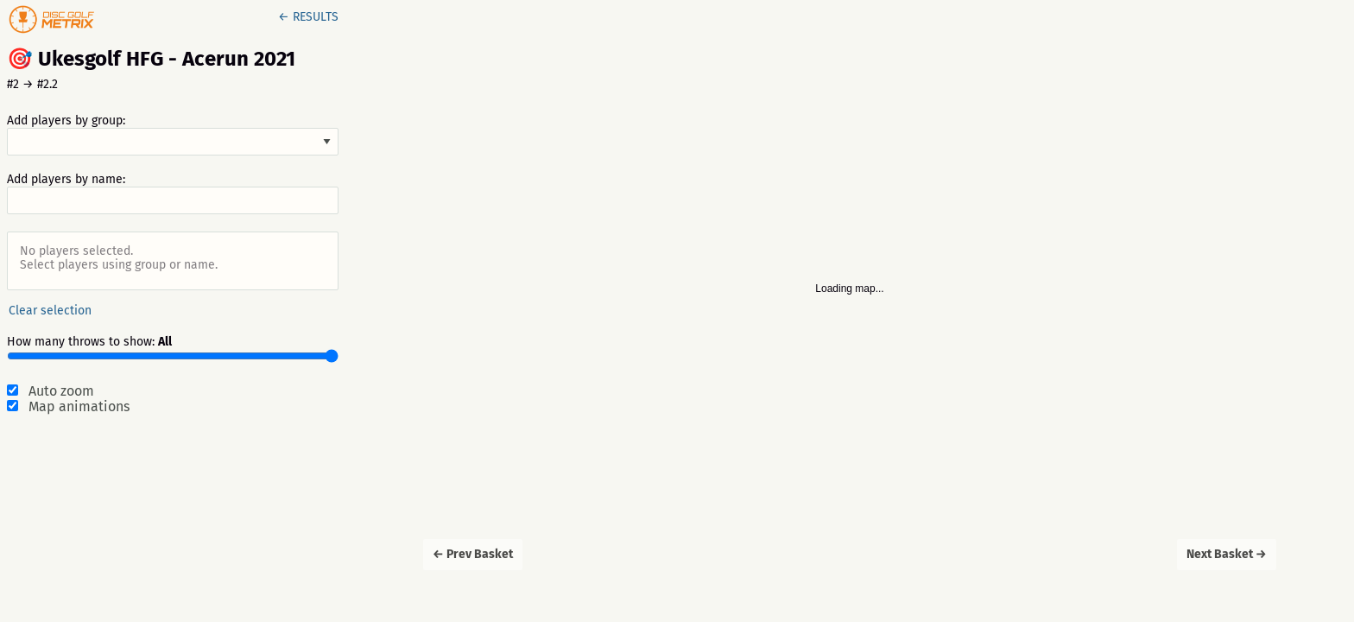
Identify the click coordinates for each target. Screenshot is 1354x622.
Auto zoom (61, 391)
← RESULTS (308, 17)
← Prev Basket (473, 554)
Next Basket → (1226, 554)
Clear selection (50, 310)
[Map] (849, 311)
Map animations (79, 407)
